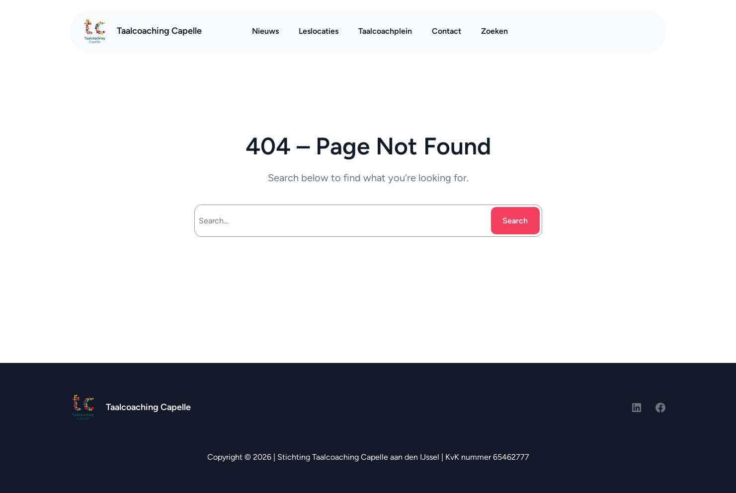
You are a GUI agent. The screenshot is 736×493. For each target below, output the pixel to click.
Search (515, 220)
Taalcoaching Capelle (159, 30)
